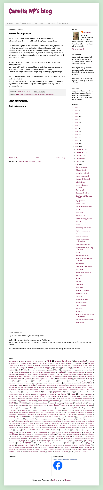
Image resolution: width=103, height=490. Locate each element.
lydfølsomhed (42, 405)
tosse (60, 443)
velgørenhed (88, 447)
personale (89, 417)
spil (60, 434)
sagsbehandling (41, 425)
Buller (25, 370)
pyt (84, 421)
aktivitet (77, 361)
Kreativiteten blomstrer (83, 207)
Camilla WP (87, 32)
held (55, 389)
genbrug (47, 387)
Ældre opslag (60, 158)
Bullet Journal (33, 370)
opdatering (79, 412)
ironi (38, 398)
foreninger (89, 381)
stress (51, 436)
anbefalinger (15, 363)
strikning (59, 436)
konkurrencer (64, 400)
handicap (14, 389)
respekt (65, 423)
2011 (77, 147)
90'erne (35, 361)
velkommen (12, 449)
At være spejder (81, 302)
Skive (74, 430)
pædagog (91, 421)
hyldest (89, 394)
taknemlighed (47, 441)
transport (77, 443)
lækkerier (64, 405)
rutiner (83, 423)
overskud (80, 414)
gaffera (54, 480)
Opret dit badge (73, 459)
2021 (77, 117)
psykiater (19, 421)
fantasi (29, 378)
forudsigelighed (46, 383)
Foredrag (79, 311)
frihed (26, 385)
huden (90, 392)
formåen (29, 383)
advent (57, 361)
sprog (70, 434)
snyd (60, 432)
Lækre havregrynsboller (84, 219)
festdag (64, 378)
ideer (67, 396)
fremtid (20, 385)
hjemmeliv (90, 389)
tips (51, 443)
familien (20, 378)
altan (84, 361)
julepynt (49, 398)
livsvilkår (11, 405)
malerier (31, 408)
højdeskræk (23, 396)
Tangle (73, 440)
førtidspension (42, 94)
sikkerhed (26, 430)
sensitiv (11, 430)
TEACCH (11, 443)
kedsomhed (78, 398)
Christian (79, 296)
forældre (84, 383)
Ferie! (78, 252)
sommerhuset (38, 434)
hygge (73, 394)
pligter (27, 419)
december (80, 149)
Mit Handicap (63, 23)
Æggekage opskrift (82, 255)
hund (34, 394)
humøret (27, 394)
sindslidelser (47, 430)
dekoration (89, 372)
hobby (77, 392)
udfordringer (85, 445)
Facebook (91, 376)
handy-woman (34, 389)
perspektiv (11, 419)
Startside (10, 23)
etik (76, 376)
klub (17, 401)
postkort (48, 419)
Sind (40, 430)
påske (31, 423)
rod (74, 423)
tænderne (48, 445)
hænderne (12, 396)
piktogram (20, 419)
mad (90, 405)
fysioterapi (62, 385)
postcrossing (40, 419)
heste (82, 389)
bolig (69, 368)
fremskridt (12, 385)
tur (26, 445)
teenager (19, 443)
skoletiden (12, 432)
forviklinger (68, 383)
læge (50, 405)
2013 (77, 141)
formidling (22, 383)
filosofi (76, 378)
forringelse (37, 383)
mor (31, 410)
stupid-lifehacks (15, 438)
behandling (61, 365)
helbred (49, 389)
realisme (38, 423)
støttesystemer (34, 438)
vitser (18, 451)
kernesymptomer (87, 398)
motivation (52, 410)
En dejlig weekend (82, 173)
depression (33, 94)
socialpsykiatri (88, 432)
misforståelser (13, 410)
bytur (45, 370)
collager (16, 372)
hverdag (52, 394)
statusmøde (28, 436)
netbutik (40, 412)
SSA (85, 434)
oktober (79, 155)
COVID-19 (39, 372)
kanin (62, 398)
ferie (52, 378)
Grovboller (79, 284)
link (84, 403)
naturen (11, 412)
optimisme (62, 414)
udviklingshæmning (14, 447)
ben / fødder (88, 365)
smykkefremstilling (41, 432)
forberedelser (63, 381)
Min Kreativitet (39, 23)
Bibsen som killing (82, 299)
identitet (74, 396)
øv (71, 451)
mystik (66, 410)
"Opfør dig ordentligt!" (83, 228)
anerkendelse (27, 363)
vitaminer (11, 451)
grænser (77, 387)
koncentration (54, 401)
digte (27, 374)
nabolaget (89, 410)
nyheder (58, 412)
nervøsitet (32, 412)
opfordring (22, 414)
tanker (79, 441)
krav (78, 400)
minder (88, 408)
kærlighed (60, 403)
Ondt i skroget (81, 305)
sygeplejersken (89, 438)
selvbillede (45, 427)
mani (38, 408)
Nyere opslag (13, 158)
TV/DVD (33, 445)
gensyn (54, 387)
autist (21, 365)
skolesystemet (87, 430)
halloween (91, 387)
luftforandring (33, 405)
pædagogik (15, 423)
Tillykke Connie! (81, 170)
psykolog (58, 421)
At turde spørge (81, 222)
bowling (84, 367)
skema (62, 430)
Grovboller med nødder (84, 266)
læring (77, 405)
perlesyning (80, 416)
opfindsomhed (12, 414)
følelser (90, 385)
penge (62, 416)
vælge (24, 451)
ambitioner (91, 361)
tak (40, 441)
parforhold (33, 416)
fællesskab (72, 385)
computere (23, 372)
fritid (32, 385)
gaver (40, 387)
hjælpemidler (56, 392)
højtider (30, 396)
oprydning (53, 414)
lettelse (78, 403)
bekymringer (78, 365)
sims (33, 430)
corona (31, 372)
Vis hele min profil (78, 49)
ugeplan (36, 447)
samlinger (72, 425)
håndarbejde (44, 396)
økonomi (65, 451)
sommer (29, 434)
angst (21, 94)
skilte (68, 430)
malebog (23, 408)
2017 (77, 129)
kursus (45, 403)
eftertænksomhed (15, 376)
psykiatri (27, 421)
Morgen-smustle (81, 293)
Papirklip (79, 308)
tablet (34, 440)
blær (63, 368)
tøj (54, 445)
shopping (18, 430)
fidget (70, 378)
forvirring (76, 383)
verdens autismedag (55, 449)
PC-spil (56, 417)
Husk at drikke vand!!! (83, 179)
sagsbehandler (30, 425)
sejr (38, 427)
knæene (23, 401)
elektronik (27, 376)
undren (59, 447)
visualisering (88, 449)
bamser (52, 365)
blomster (57, 368)
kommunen (32, 401)
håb (36, 396)
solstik (23, 434)
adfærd (42, 361)
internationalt (23, 398)
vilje (74, 449)
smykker (53, 432)
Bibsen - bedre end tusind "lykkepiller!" (85, 315)
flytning (15, 381)
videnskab (67, 449)
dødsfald (80, 374)
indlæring (14, 398)
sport (64, 434)
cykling (47, 372)
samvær (80, 425)
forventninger (57, 383)
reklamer (58, 423)
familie (13, 378)
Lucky (25, 405)
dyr (58, 374)
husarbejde (43, 394)
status (20, 436)
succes (44, 438)
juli (77, 164)
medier (61, 408)
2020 (77, 120)
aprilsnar (55, 363)
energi (40, 376)
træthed (20, 445)
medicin (52, 408)
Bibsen (30, 368)
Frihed (78, 278)
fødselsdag (81, 385)
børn (56, 370)
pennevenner (71, 417)
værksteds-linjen (32, 451)
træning (11, 445)
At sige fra (79, 287)
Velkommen (80, 322)
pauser (49, 417)
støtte (52, 94)
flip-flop (90, 378)
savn (26, 427)
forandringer (44, 381)
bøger (51, 370)
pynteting (78, 421)
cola (10, 372)
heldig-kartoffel (63, 389)
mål (83, 410)
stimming (36, 436)
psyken (11, 421)
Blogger (67, 480)
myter (71, 410)
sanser (21, 427)
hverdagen (61, 394)
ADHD (17, 94)
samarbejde (53, 425)
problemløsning (70, 419)
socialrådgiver (13, 434)
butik (40, 370)
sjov (54, 430)
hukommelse (12, 394)
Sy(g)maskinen (81, 201)
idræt (86, 396)
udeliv (76, 445)
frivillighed (41, 385)
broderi (11, 370)
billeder (40, 368)
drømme (51, 374)
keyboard (11, 400)
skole (79, 430)
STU (84, 436)
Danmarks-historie (72, 372)
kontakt (73, 400)
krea (83, 401)
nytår (63, 412)
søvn (29, 441)
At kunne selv (80, 216)
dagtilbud (61, 372)
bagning (37, 365)
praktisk (55, 419)
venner (37, 449)
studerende (91, 436)
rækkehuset (13, 425)
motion (44, 410)
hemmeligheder (74, 389)
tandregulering (65, 440)
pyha (72, 421)
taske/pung (88, 441)
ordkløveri (72, 414)
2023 (77, 111)
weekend (42, 451)
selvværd (89, 427)
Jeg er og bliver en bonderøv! (82, 241)
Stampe (91, 434)
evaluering (82, 376)
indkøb (92, 396)
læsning (83, 405)
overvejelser (88, 414)
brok (18, 370)
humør (20, 394)
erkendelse (68, 376)
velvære (21, 449)
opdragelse (88, 412)
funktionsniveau (51, 385)
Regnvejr (79, 275)
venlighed (29, 449)
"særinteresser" (13, 361)
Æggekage (80, 263)
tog (56, 443)
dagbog (53, 372)
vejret (80, 447)
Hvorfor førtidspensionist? (85, 319)
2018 (77, 126)
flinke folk (82, 378)
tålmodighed (68, 445)
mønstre (77, 410)
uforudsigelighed (26, 447)
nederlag (24, 412)
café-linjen (72, 370)
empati (34, 376)
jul (42, 398)
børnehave (64, 370)
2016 (77, 132)
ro (70, 423)
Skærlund (21, 432)
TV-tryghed (80, 190)
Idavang (55, 396)
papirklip (22, 417)
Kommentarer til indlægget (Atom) (29, 161)
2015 (77, 135)
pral (61, 419)
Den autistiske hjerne (83, 245)
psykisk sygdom (38, 421)
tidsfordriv (44, 443)
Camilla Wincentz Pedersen (60, 459)
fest (58, 378)
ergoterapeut (58, 376)
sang (86, 425)
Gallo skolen (24, 387)
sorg (45, 434)
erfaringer (48, 376)
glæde (69, 387)
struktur (68, 436)
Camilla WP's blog (30, 11)
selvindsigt (62, 427)
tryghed (89, 443)
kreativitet (89, 400)
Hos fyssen (80, 210)
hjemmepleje (17, 392)
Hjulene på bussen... (83, 231)
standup (14, 436)
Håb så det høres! (82, 237)
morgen (37, 410)
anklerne (43, 363)
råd (22, 425)
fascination (45, 378)
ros (78, 423)
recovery (46, 423)
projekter (80, 419)
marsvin (44, 408)
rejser (52, 423)
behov (69, 365)
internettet (32, 398)
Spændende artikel (82, 193)
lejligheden (69, 403)
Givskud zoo (80, 182)
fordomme (72, 381)
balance (46, 365)
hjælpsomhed (69, 392)
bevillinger (22, 368)
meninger (68, 408)
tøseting (60, 445)
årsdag (85, 451)
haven (42, 389)
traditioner (68, 443)
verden (45, 449)
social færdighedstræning (72, 432)
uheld (43, 447)
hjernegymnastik (27, 392)
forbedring (54, 381)
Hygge (78, 281)
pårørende (24, 423)
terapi (37, 443)
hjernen (37, 392)
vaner (74, 447)
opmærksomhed (42, 414)
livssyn (90, 403)
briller (90, 368)
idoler (80, 396)
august (79, 161)
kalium (56, 398)
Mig (17, 23)
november (80, 152)
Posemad (79, 213)
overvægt (12, 417)
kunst (39, 403)
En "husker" (80, 269)
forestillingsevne (13, 383)
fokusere (35, 381)
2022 (77, 114)
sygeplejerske (79, 438)
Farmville (36, 378)
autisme (81, 363)
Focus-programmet (25, 381)
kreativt (12, 403)
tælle (40, 445)
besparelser (12, 368)
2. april (22, 361)
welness (49, 451)
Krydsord (79, 234)
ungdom (67, 447)
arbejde (63, 363)
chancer (79, 370)
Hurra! (78, 225)
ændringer (57, 451)
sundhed (51, 438)
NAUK (18, 412)
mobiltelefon (23, 410)
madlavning (13, 408)
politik (32, 419)
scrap (32, 427)
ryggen (90, 423)
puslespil (66, 421)
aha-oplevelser (66, 361)
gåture (84, 387)
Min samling (52, 23)
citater (90, 370)
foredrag (80, 381)
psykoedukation (48, 421)
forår (90, 383)
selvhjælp (53, 427)
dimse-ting (34, 374)
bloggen (48, 368)
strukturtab (78, 436)
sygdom (69, 438)
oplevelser (31, 414)
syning (21, 441)
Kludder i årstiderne (82, 290)
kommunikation (43, 401)
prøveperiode (88, 419)
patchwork (41, 417)
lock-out (18, 405)
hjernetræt (46, 392)
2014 (77, 138)
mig (48, 94)
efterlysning (88, 374)
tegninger (28, 443)
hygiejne (81, 394)
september (80, 158)
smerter (29, 432)
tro (83, 443)
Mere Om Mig (26, 23)
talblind (56, 441)
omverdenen (70, 412)
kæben (52, 403)
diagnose (21, 374)
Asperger (27, 94)
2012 (77, 144)
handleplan (24, 389)
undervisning (50, 447)
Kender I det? (80, 204)
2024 (77, 108)
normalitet (50, 412)
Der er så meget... (82, 167)
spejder (52, 434)
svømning (61, 438)
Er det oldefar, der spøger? (82, 186)
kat (69, 398)
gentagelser (61, 387)
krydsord (33, 403)
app (49, 363)
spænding (78, 434)
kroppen (22, 403)
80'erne (29, 361)
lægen (56, 405)
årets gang (78, 451)
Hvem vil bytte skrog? (83, 272)
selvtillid (82, 427)
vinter (79, 449)
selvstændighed (72, 427)
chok (85, 370)
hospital (84, 392)
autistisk (30, 365)
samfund (62, 425)
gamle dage (33, 387)
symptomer (14, 440)
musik (59, 410)
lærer (71, 405)
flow (10, 381)
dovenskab (43, 374)
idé (62, 396)
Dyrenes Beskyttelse (69, 374)
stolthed (43, 436)
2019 (77, 123)
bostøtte (76, 368)
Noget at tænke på (82, 176)
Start (37, 158)
